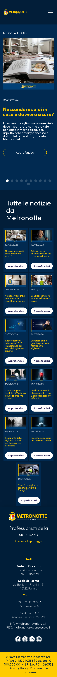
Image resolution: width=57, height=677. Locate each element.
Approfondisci (25, 152)
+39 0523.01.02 (28, 613)
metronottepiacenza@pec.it (32, 627)
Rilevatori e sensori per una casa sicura (41, 439)
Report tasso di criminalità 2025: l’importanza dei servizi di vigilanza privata (14, 345)
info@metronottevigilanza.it (28, 623)
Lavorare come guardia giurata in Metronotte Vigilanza (40, 344)
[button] (7, 180)
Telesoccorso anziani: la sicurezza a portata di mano (41, 254)
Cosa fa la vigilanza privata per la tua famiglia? (28, 488)
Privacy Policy (18, 668)
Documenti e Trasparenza (34, 670)
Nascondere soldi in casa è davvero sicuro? (28, 111)
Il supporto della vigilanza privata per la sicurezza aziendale (13, 441)
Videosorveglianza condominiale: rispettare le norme (15, 298)
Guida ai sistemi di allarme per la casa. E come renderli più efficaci (41, 394)
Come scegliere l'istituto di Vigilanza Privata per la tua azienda (15, 394)
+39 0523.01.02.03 (28, 602)
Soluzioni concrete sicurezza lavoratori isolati (41, 298)
